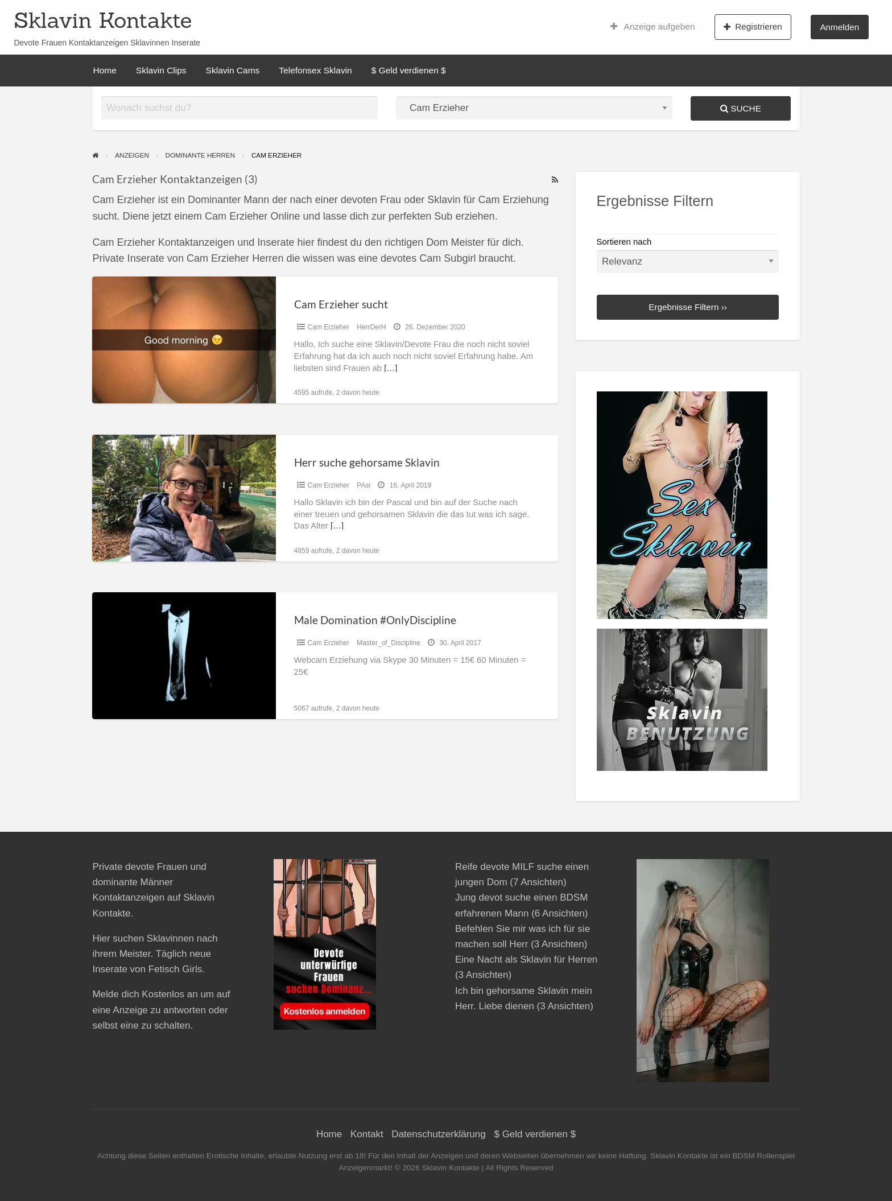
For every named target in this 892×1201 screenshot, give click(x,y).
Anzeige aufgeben (652, 27)
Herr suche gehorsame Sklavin (367, 462)
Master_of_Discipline (388, 643)
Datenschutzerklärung (438, 1134)
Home (105, 70)
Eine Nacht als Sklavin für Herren (526, 959)
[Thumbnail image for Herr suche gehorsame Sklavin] (183, 498)
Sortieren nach (688, 255)
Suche (740, 108)
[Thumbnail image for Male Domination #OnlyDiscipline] (183, 655)
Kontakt (366, 1134)
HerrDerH (371, 327)
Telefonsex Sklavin (315, 70)
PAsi (363, 485)
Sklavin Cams (233, 70)
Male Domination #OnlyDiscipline (375, 619)
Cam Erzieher (328, 327)
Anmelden (839, 27)
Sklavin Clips (161, 70)
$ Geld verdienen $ (408, 70)
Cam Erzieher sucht (341, 304)
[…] (390, 368)
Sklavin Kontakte (103, 20)
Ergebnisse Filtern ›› (688, 307)
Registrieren (753, 27)
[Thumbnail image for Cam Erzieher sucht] (183, 339)
